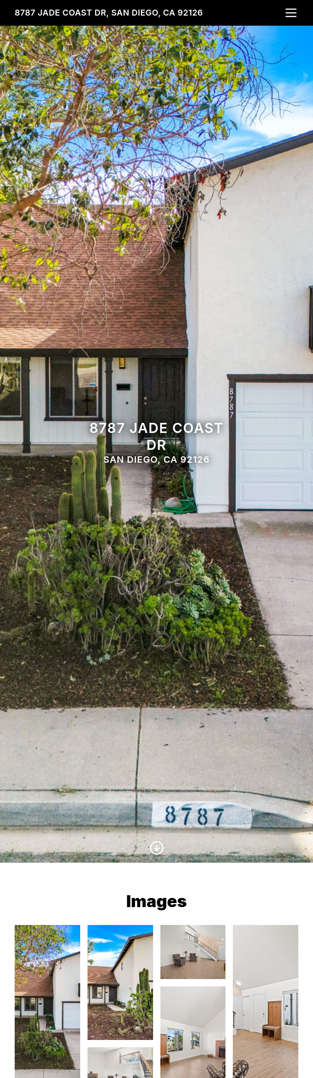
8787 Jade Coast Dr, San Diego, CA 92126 (109, 12)
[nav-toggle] (291, 12)
